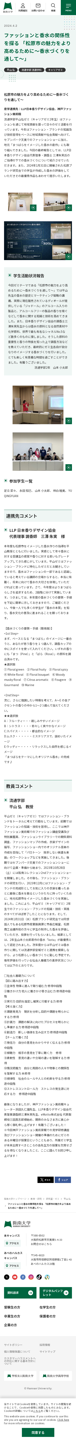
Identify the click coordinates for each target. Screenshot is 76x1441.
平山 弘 (11, 69)
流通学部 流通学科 (31, 69)
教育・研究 (36, 1198)
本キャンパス (12, 1235)
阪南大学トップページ (15, 1198)
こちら (37, 1410)
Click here (63, 1419)
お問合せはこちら (41, 1244)
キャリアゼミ (55, 69)
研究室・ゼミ (52, 1198)
